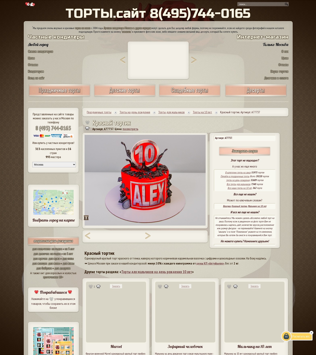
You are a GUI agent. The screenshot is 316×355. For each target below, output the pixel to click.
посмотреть (130, 129)
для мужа (54, 258)
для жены (54, 263)
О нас (284, 51)
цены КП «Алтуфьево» (210, 263)
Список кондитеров (40, 51)
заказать (126, 31)
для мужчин (40, 258)
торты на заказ (82, 28)
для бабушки (44, 268)
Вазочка (226, 206)
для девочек (41, 254)
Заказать (116, 286)
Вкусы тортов (279, 71)
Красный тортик (239, 206)
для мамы (68, 263)
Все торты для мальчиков (238, 184)
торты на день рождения (53, 240)
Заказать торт (244, 151)
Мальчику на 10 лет (257, 206)
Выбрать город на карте (53, 220)
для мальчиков (41, 249)
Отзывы (33, 64)
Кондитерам (36, 71)
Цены (31, 58)
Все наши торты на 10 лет (240, 188)
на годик (57, 249)
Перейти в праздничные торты (235, 176)
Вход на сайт (36, 78)
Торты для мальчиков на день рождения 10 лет (156, 271)
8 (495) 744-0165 (53, 128)
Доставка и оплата (276, 78)
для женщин (39, 263)
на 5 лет (69, 249)
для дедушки (62, 268)
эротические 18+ (53, 277)
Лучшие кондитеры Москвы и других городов (127, 28)
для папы (68, 258)
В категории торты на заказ (238, 172)
